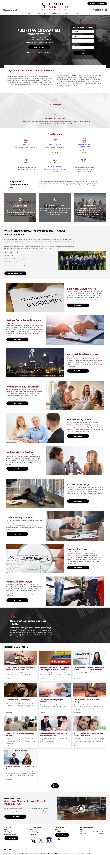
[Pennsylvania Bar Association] (41, 840)
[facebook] (56, 839)
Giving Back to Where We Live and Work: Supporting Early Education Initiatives (89, 669)
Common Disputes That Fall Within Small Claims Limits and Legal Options (20, 669)
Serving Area (33, 831)
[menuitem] (30, 13)
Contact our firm (69, 85)
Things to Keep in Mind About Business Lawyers (20, 734)
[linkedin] (59, 839)
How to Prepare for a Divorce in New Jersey (87, 701)
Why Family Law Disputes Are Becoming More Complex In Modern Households (54, 669)
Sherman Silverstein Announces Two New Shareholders (21, 768)
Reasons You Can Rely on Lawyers (18, 700)
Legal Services (76, 45)
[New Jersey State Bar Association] (33, 840)
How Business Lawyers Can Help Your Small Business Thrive (53, 734)
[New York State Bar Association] (49, 840)
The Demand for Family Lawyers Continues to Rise (51, 701)
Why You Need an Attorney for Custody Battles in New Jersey (88, 734)
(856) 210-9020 (99, 10)
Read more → (9, 679)
